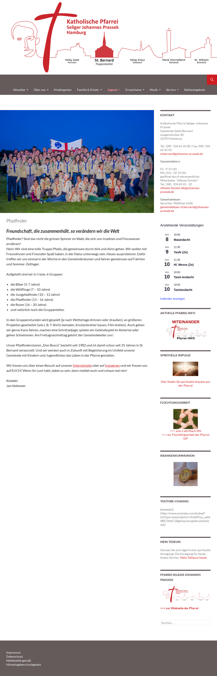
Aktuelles (19, 89)
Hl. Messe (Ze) (184, 264)
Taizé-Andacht (184, 277)
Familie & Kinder (88, 89)
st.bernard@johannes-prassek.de (181, 153)
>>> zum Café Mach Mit (185, 431)
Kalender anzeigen (172, 298)
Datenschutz (13, 656)
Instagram (112, 365)
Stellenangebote (194, 89)
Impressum (12, 652)
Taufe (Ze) (181, 252)
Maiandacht (182, 239)
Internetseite (82, 365)
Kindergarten (62, 89)
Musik (154, 89)
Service (171, 89)
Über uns (40, 89)
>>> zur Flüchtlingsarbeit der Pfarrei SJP (185, 436)
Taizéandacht (183, 290)
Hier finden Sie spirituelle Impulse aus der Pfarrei (185, 383)
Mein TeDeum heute (193, 557)
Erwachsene (133, 89)
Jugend (112, 89)
